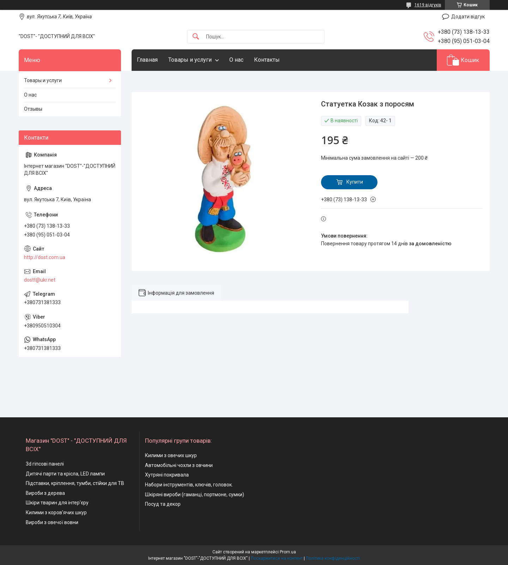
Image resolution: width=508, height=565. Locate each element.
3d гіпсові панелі (45, 464)
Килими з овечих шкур (171, 455)
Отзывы (33, 109)
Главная (147, 59)
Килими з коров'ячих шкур (56, 512)
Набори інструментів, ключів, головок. (189, 484)
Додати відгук (468, 16)
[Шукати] (196, 36)
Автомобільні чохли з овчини (179, 465)
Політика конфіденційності (333, 558)
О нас (236, 59)
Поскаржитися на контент (277, 558)
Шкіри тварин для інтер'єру (57, 502)
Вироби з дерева (45, 493)
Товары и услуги (190, 59)
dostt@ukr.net (39, 280)
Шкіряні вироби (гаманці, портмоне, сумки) (194, 494)
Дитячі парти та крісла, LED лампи (65, 474)
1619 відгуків (428, 4)
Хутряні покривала (167, 475)
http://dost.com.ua (44, 257)
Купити (354, 182)
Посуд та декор (163, 504)
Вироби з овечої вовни (52, 522)
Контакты (267, 59)
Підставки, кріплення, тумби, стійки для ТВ (75, 483)
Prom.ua (288, 551)
